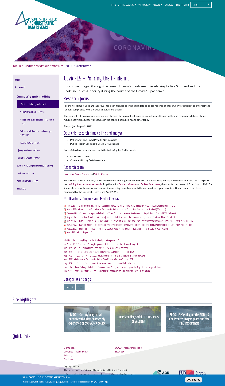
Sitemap (119, 351)
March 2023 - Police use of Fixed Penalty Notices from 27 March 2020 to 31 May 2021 (98, 259)
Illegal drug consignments (30, 142)
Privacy (68, 355)
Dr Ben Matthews (150, 184)
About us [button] (156, 4)
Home (113, 4)
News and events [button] (182, 4)
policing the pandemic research (85, 184)
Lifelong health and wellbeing (28, 150)
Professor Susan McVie (76, 173)
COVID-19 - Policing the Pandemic (33, 104)
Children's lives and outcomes (28, 157)
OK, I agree (193, 379)
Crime (80, 287)
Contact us (169, 4)
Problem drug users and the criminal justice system (37, 121)
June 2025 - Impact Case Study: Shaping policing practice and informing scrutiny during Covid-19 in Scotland (107, 270)
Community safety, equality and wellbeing (33, 96)
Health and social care (25, 173)
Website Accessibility (76, 351)
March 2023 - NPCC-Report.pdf (79, 232)
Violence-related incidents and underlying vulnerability (36, 133)
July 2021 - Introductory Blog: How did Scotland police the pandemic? (91, 240)
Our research (24, 65)
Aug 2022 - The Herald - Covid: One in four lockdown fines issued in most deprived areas (99, 251)
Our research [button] (143, 4)
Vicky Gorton (101, 173)
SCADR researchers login (128, 347)
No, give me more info (99, 381)
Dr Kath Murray (127, 184)
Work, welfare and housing (27, 180)
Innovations (21, 188)
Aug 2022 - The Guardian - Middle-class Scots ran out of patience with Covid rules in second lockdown (104, 255)
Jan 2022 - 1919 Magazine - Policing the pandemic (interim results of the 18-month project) (101, 244)
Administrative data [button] (126, 4)
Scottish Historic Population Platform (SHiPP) (35, 165)
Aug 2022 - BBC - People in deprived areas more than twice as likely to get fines (96, 247)
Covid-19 (69, 287)
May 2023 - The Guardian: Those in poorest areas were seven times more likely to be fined (99, 263)
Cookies (68, 359)
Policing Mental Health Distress (32, 111)
